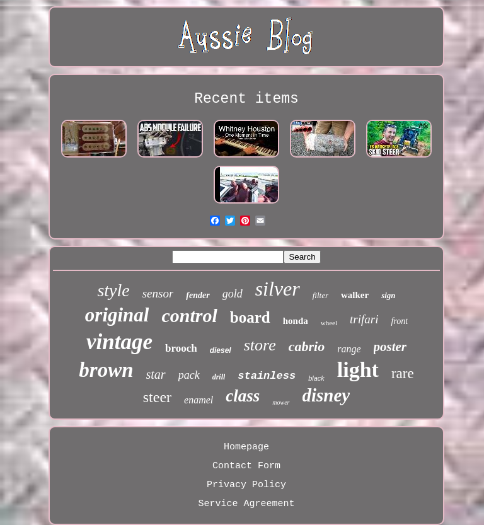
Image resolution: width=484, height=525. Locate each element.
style (113, 290)
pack (189, 375)
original (117, 315)
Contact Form (246, 466)
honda (295, 321)
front (399, 321)
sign (388, 295)
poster (390, 346)
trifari (364, 319)
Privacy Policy (246, 485)
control (189, 315)
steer (157, 397)
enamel (198, 400)
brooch (181, 348)
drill (219, 376)
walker (355, 295)
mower (280, 402)
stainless (267, 376)
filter (320, 295)
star (156, 374)
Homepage (246, 447)
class (243, 395)
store (260, 345)
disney (326, 395)
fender (197, 295)
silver (277, 288)
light (358, 369)
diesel (220, 350)
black (316, 378)
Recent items (246, 99)
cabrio (307, 346)
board (250, 317)
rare (402, 373)
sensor (158, 293)
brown (106, 370)
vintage (119, 342)
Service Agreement (246, 504)
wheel (329, 322)
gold (232, 293)
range (348, 348)
